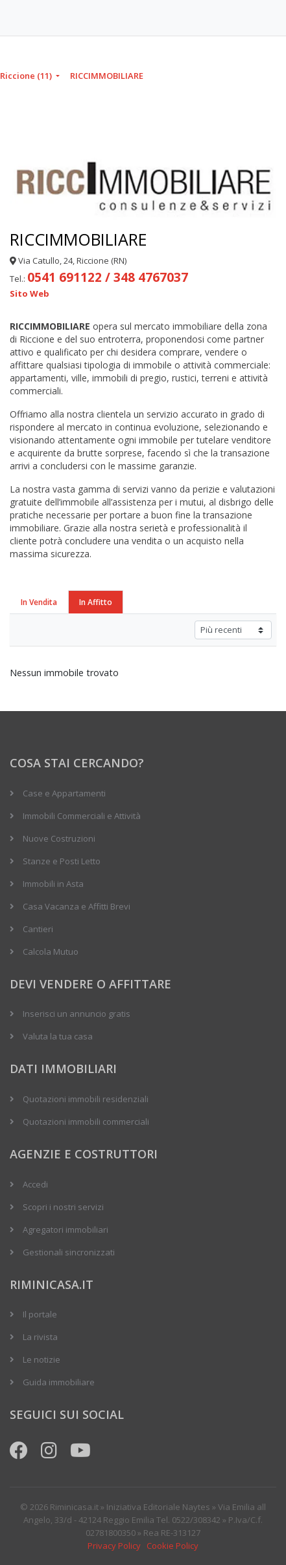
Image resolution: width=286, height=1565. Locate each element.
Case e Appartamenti (64, 793)
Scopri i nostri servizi (63, 1207)
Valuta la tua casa (58, 1036)
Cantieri (38, 929)
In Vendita (39, 602)
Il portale (40, 1314)
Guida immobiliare (59, 1382)
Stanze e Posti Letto (62, 861)
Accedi (35, 1184)
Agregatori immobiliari (65, 1229)
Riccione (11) (27, 75)
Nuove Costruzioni (59, 838)
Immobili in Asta (53, 883)
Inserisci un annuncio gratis (76, 1013)
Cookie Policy (172, 1545)
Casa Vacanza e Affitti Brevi (76, 906)
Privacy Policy (114, 1545)
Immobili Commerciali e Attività (82, 816)
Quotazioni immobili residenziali (86, 1099)
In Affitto (95, 602)
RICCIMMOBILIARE (106, 75)
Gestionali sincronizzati (69, 1252)
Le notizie (41, 1359)
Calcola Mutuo (50, 951)
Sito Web (29, 293)
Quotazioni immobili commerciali (86, 1121)
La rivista (40, 1337)
